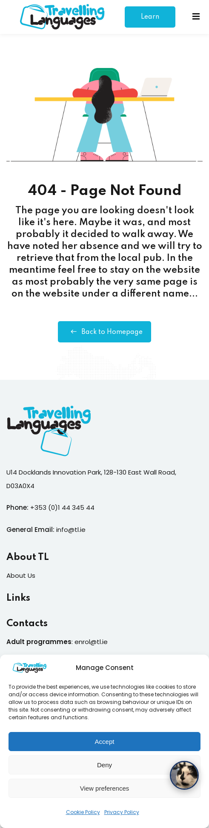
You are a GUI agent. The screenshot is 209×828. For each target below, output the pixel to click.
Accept (105, 745)
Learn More (150, 21)
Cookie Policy (83, 816)
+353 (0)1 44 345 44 (62, 507)
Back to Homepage (104, 332)
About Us (20, 575)
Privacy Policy (121, 816)
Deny (104, 769)
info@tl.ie (71, 529)
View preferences (104, 792)
